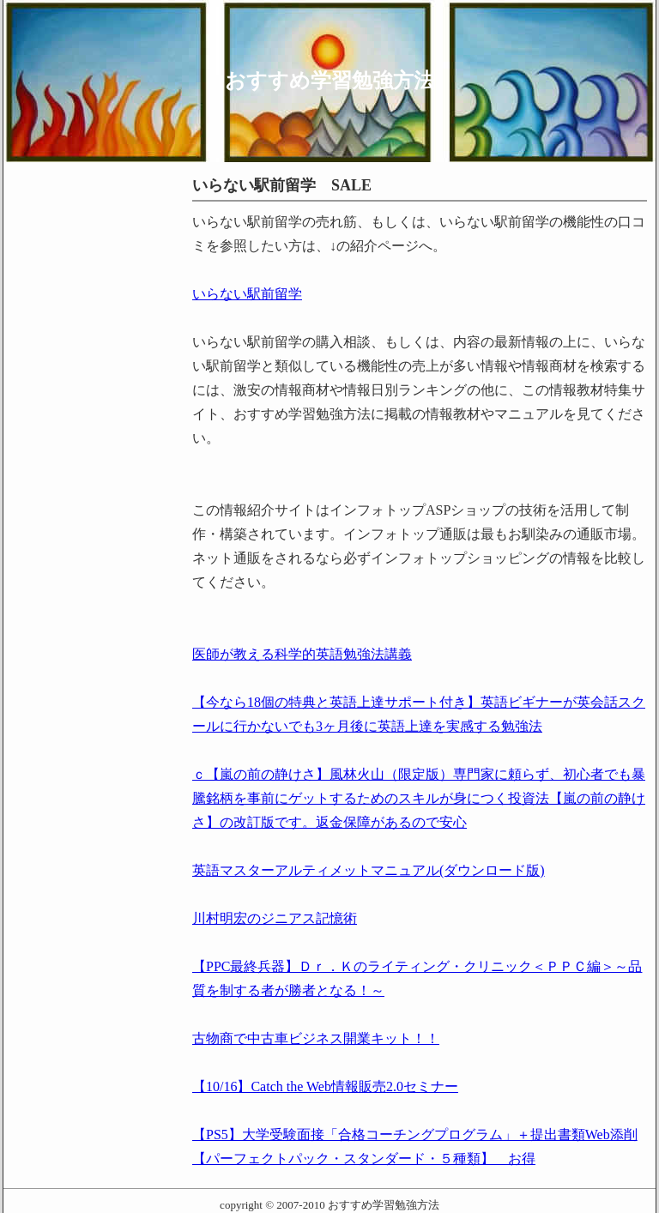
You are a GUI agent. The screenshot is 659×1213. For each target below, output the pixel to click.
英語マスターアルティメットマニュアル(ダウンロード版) (368, 870)
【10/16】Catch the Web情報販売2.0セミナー (325, 1086)
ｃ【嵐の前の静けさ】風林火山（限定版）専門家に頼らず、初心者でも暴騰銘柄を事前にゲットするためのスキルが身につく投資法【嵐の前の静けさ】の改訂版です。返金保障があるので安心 (418, 798)
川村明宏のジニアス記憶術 (274, 918)
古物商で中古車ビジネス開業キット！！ (315, 1038)
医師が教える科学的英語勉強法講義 (302, 654)
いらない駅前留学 (247, 294)
